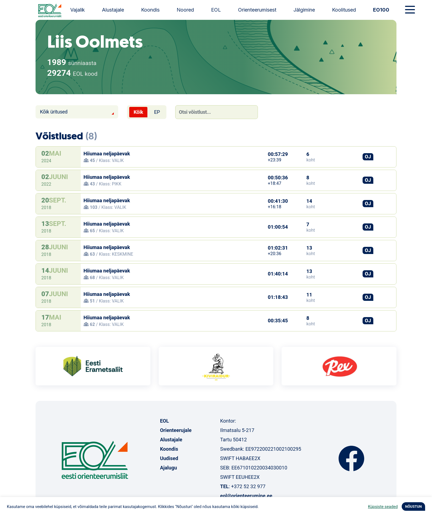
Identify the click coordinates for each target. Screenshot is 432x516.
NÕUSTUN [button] (413, 506)
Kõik (138, 112)
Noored (185, 10)
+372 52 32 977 (248, 486)
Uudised (169, 458)
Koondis (150, 10)
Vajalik (77, 10)
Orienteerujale (176, 430)
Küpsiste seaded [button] (383, 506)
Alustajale (113, 10)
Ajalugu (168, 468)
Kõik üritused (54, 112)
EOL (216, 10)
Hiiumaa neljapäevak (106, 153)
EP (157, 112)
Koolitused (344, 10)
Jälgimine (304, 10)
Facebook (351, 458)
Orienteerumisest (257, 10)
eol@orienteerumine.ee (246, 496)
